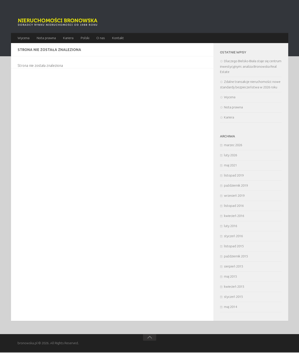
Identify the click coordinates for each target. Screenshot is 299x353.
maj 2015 (230, 277)
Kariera (68, 38)
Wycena (23, 38)
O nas (99, 38)
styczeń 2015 (233, 297)
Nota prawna (46, 38)
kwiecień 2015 (234, 287)
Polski (84, 38)
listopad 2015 (234, 247)
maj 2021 (230, 166)
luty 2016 (230, 226)
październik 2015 (236, 257)
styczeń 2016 (233, 236)
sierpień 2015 (233, 267)
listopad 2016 (234, 206)
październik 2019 (236, 186)
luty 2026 (230, 156)
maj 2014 (230, 307)
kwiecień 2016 (234, 216)
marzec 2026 (233, 145)
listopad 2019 (234, 176)
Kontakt (116, 38)
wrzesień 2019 (234, 196)
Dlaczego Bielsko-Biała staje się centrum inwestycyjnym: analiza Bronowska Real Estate (250, 67)
